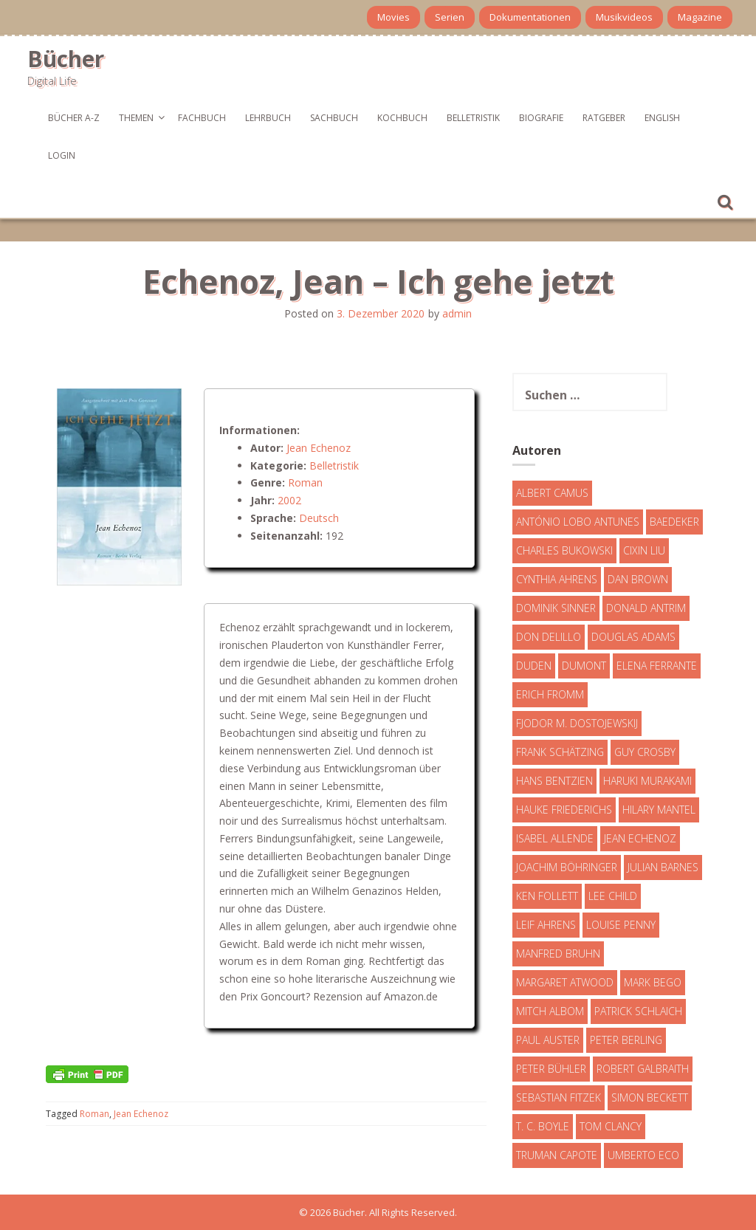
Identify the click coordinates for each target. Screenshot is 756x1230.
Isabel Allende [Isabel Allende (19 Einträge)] (555, 838)
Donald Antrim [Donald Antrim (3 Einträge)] (646, 608)
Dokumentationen (530, 17)
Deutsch (319, 518)
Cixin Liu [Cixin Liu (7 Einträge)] (644, 550)
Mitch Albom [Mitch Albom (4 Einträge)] (550, 1011)
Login (61, 155)
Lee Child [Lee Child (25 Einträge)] (612, 896)
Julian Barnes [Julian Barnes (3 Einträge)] (663, 867)
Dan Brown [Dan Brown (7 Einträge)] (638, 579)
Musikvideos (624, 17)
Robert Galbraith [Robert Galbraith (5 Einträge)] (643, 1069)
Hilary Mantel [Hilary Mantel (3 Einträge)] (658, 810)
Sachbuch (334, 117)
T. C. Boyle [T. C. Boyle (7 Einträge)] (542, 1126)
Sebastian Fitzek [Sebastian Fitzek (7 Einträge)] (558, 1097)
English (662, 117)
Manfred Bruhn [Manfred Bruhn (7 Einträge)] (558, 953)
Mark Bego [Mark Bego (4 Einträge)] (652, 982)
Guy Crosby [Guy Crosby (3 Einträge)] (645, 752)
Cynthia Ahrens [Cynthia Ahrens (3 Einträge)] (556, 579)
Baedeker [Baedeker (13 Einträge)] (674, 522)
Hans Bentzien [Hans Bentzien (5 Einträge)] (554, 781)
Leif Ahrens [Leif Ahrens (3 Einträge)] (546, 925)
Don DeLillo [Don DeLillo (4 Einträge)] (548, 637)
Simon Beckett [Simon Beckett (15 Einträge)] (649, 1097)
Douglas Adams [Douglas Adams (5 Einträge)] (633, 637)
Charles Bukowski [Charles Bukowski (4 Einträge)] (564, 550)
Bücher (65, 59)
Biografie (541, 117)
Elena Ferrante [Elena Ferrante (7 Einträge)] (656, 666)
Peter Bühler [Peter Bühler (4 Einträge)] (551, 1069)
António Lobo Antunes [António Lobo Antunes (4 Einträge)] (577, 522)
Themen (136, 117)
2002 (289, 500)
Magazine (700, 17)
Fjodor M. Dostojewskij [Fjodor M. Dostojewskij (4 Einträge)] (577, 723)
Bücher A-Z (74, 117)
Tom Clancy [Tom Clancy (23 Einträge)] (611, 1126)
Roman (305, 482)
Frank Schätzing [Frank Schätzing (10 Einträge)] (560, 752)
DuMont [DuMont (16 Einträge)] (584, 666)
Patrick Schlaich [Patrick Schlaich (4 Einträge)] (638, 1011)
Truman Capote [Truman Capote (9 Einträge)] (556, 1155)
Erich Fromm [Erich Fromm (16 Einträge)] (550, 694)
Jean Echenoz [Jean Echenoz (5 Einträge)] (640, 838)
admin (457, 313)
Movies (393, 17)
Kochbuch (402, 117)
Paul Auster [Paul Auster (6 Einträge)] (548, 1040)
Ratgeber (604, 117)
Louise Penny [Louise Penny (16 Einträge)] (621, 925)
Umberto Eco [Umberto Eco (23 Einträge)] (643, 1155)
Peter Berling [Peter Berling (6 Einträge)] (626, 1040)
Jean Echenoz (318, 448)
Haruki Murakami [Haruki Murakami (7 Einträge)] (647, 781)
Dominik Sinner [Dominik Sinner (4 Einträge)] (556, 608)
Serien (449, 17)
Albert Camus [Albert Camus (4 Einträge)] (552, 493)
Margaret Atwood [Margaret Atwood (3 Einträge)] (565, 982)
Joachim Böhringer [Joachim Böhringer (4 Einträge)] (566, 867)
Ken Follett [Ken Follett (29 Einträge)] (547, 896)
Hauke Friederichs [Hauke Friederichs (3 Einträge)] (564, 810)
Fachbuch (202, 117)
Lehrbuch (268, 117)
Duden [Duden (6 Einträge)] (533, 666)
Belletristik (473, 117)
